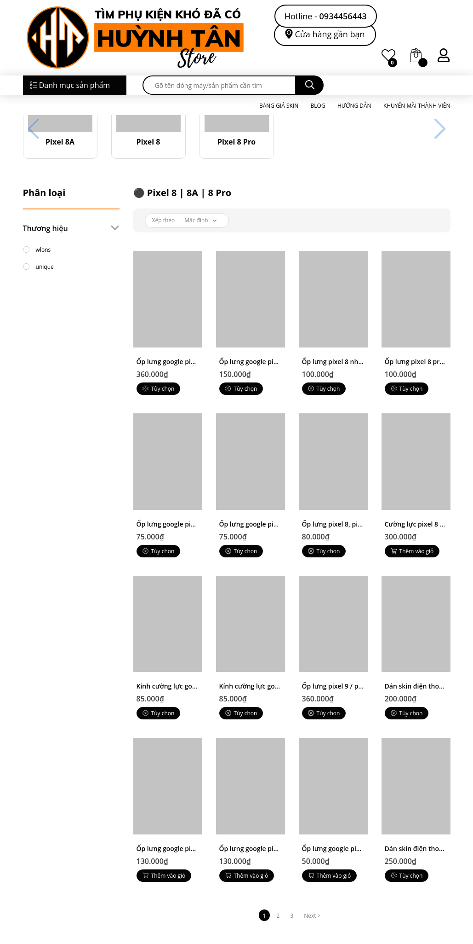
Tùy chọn (158, 389)
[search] (219, 85)
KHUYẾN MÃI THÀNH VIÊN (416, 106)
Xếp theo (163, 220)
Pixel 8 (148, 142)
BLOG (318, 106)
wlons (37, 248)
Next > (312, 916)
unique (38, 266)
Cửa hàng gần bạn (330, 34)
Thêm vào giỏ (412, 551)
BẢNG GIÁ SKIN (278, 106)
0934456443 (343, 16)
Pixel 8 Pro (236, 142)
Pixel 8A (60, 142)
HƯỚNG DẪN (354, 106)
